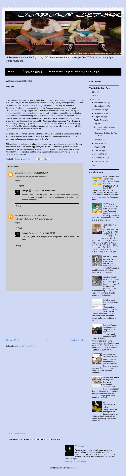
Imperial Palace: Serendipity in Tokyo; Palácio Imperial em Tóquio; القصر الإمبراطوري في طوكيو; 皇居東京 (104, 331)
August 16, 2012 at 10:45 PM (36, 173)
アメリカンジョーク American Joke (110, 205)
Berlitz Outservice (101, 120)
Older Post (77, 340)
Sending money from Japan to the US (110, 302)
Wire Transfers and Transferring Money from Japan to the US (111, 180)
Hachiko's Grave (110, 256)
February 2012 (100, 158)
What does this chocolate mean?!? (111, 355)
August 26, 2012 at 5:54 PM (35, 215)
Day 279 (97, 124)
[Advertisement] (39, 94)
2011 (94, 166)
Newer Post (13, 340)
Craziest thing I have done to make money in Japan (111, 279)
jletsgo (18, 159)
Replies (21, 186)
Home (11, 71)
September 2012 (101, 113)
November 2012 (101, 106)
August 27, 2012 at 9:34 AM (43, 233)
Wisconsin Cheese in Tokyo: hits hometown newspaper (111, 380)
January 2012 (100, 161)
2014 (94, 92)
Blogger (74, 468)
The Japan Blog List (17, 433)
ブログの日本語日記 (31, 71)
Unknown (19, 173)
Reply (17, 180)
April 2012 (98, 151)
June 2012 (99, 143)
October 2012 (100, 110)
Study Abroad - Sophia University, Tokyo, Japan (74, 71)
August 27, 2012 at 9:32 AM (43, 191)
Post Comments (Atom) (27, 346)
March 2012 (99, 154)
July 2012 (98, 140)
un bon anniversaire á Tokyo (109, 404)
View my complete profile (75, 461)
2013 (94, 96)
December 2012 (101, 102)
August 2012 (99, 117)
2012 (94, 99)
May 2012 (98, 147)
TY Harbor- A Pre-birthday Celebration (104, 128)
